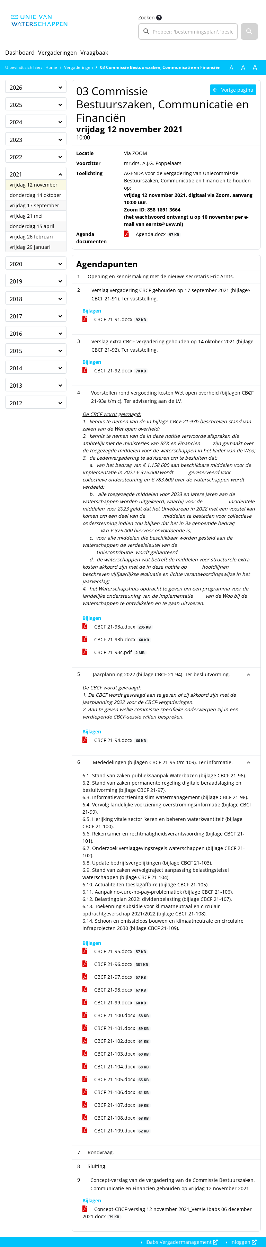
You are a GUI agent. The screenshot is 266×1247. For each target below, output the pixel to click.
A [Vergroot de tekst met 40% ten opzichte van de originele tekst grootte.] (254, 67)
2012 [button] (16, 403)
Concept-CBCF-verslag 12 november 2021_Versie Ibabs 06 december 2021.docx (167, 1213)
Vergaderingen (57, 52)
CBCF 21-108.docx (116, 1117)
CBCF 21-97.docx (115, 977)
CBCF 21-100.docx (116, 1015)
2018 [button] (16, 299)
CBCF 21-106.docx (116, 1092)
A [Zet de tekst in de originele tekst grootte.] (231, 67)
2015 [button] (16, 351)
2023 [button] (16, 140)
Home (51, 67)
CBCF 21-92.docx (115, 370)
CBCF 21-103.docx (116, 1053)
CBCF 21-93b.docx (116, 639)
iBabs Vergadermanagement (181, 1242)
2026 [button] (16, 87)
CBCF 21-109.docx (116, 1130)
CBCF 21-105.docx (116, 1079)
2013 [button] (16, 385)
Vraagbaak (94, 52)
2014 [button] (16, 368)
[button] (249, 31)
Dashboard (20, 52)
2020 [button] (16, 264)
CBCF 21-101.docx (116, 1028)
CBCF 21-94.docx (115, 740)
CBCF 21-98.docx (115, 989)
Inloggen (243, 1242)
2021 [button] (16, 174)
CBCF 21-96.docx (116, 964)
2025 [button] (16, 105)
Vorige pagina (233, 90)
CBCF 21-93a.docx (117, 626)
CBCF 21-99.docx (115, 1002)
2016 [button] (16, 333)
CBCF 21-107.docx (116, 1105)
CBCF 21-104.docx (116, 1066)
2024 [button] (16, 122)
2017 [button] (16, 316)
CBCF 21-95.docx (115, 951)
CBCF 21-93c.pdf (114, 652)
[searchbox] (188, 31)
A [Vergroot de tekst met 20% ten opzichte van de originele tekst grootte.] (243, 67)
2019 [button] (16, 281)
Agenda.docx (152, 234)
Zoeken (146, 17)
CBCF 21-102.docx (116, 1041)
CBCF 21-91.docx (115, 319)
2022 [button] (16, 157)
